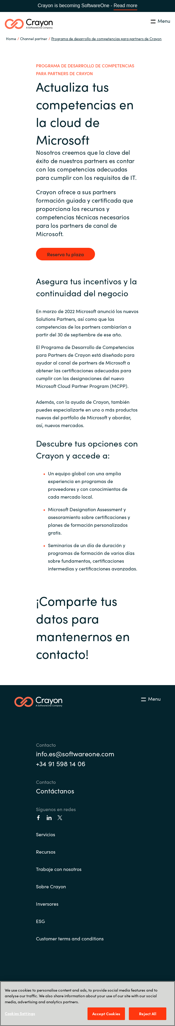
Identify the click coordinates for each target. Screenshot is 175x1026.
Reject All (147, 1013)
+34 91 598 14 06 (60, 763)
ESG (40, 921)
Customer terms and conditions (70, 938)
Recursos (45, 851)
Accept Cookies (106, 1013)
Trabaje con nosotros (59, 869)
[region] (87, 1003)
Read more (125, 5)
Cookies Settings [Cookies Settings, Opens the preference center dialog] (20, 1013)
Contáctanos (55, 790)
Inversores (47, 903)
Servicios (45, 834)
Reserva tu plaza (65, 254)
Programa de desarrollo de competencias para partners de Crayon (106, 38)
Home (11, 38)
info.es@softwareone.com (75, 753)
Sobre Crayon (51, 886)
